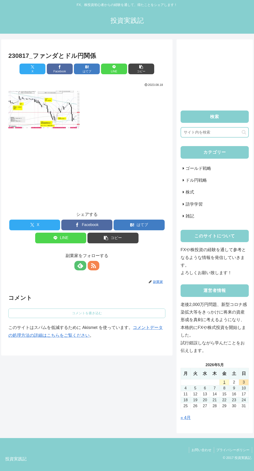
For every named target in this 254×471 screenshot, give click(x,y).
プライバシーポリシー (232, 450)
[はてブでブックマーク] (87, 69)
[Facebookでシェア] (60, 69)
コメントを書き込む (87, 313)
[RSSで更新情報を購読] (92, 265)
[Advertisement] (87, 165)
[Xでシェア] (34, 69)
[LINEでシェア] (113, 69)
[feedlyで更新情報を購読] (81, 265)
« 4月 (186, 417)
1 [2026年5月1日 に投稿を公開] (224, 382)
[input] (215, 132)
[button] (139, 69)
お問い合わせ (201, 450)
